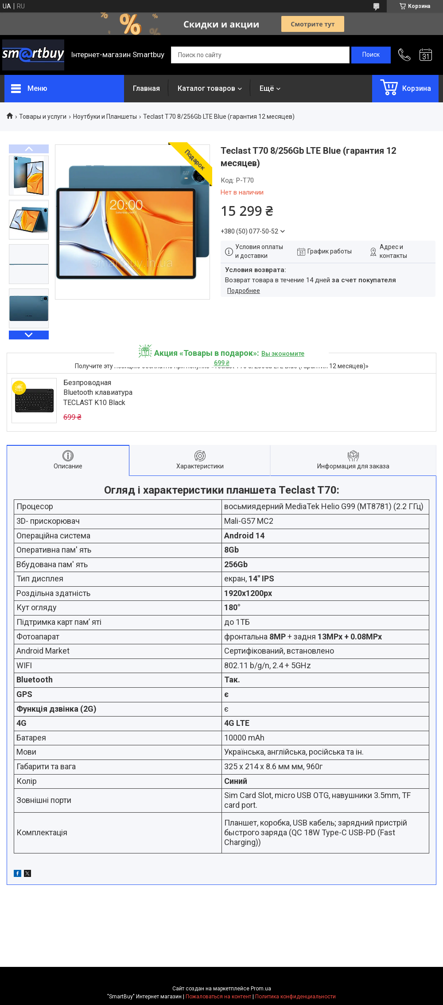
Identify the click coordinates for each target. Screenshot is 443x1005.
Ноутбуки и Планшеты (105, 116)
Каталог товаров (206, 88)
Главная (146, 88)
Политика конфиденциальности (295, 996)
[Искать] (371, 55)
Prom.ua (261, 989)
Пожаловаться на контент (218, 996)
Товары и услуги (42, 116)
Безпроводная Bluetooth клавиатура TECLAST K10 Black (97, 392)
